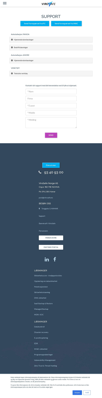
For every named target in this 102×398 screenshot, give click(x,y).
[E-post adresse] (51, 105)
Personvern (43, 231)
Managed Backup (41, 309)
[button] (5, 3)
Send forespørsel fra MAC (66, 23)
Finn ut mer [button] (51, 165)
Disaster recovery (41, 332)
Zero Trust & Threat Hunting (45, 366)
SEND (51, 135)
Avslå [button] (87, 392)
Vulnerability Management (44, 360)
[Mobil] (51, 112)
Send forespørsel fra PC (34, 23)
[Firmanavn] (51, 98)
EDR (36, 343)
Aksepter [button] (77, 392)
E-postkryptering (41, 338)
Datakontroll (39, 327)
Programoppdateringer (43, 354)
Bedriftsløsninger (19, 47)
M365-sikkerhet (40, 349)
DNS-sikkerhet (40, 298)
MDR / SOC (39, 314)
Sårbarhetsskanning (42, 292)
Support (42, 216)
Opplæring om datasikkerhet (45, 281)
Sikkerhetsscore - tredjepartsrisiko (48, 275)
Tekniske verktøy (19, 73)
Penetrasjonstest (41, 287)
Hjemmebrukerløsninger (22, 39)
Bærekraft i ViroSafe (47, 223)
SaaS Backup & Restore (43, 303)
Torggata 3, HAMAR (48, 209)
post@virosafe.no (46, 197)
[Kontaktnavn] (51, 91)
